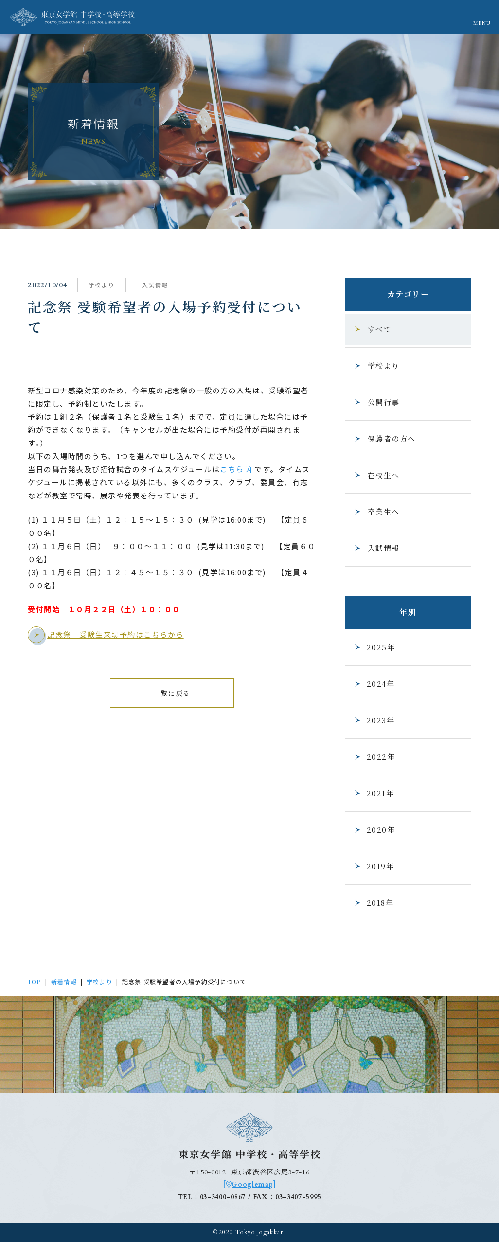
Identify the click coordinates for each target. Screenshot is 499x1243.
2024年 (373, 683)
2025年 (374, 647)
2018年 (373, 902)
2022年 (374, 756)
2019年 (373, 865)
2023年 (373, 720)
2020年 (374, 829)
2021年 (373, 793)
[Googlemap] (249, 1185)
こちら (233, 468)
